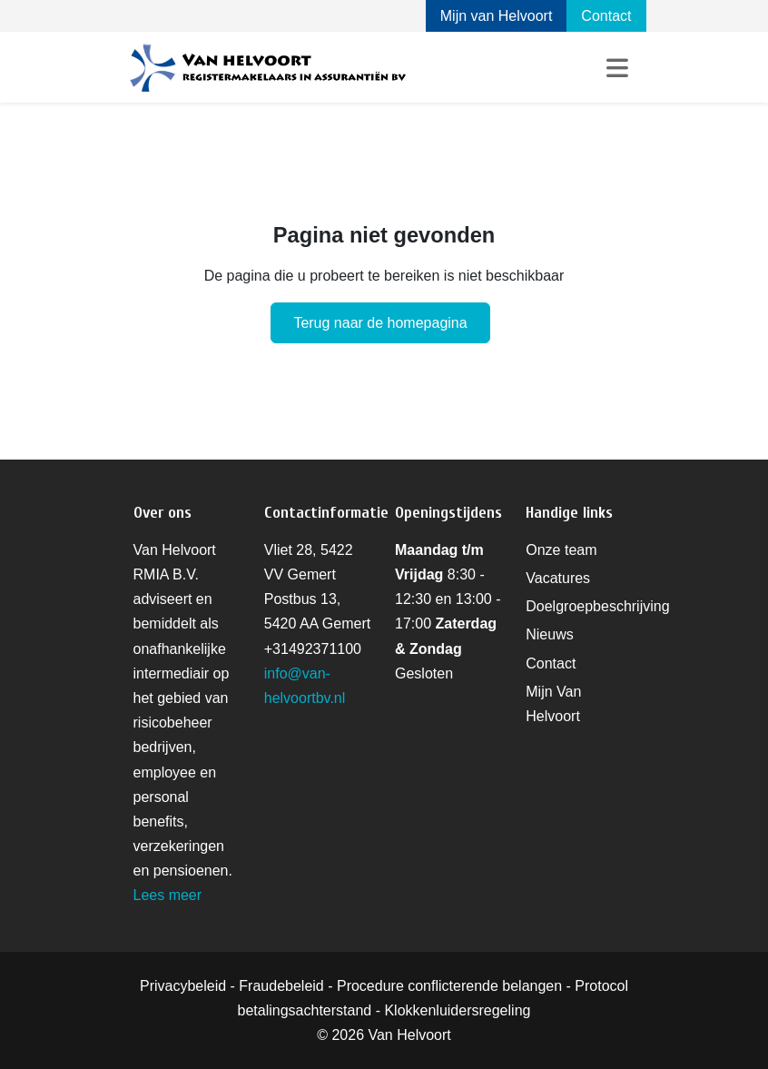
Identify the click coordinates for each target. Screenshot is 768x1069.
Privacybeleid (183, 986)
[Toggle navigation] (617, 68)
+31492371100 (312, 649)
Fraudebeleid (281, 986)
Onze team (561, 550)
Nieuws (549, 634)
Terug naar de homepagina (380, 323)
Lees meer (167, 895)
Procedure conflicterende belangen (449, 986)
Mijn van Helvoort (496, 16)
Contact (606, 16)
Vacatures (558, 578)
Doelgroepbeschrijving (597, 606)
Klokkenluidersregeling (457, 1010)
